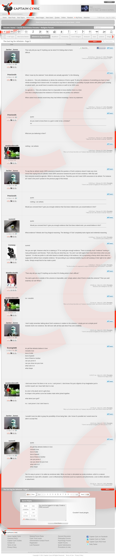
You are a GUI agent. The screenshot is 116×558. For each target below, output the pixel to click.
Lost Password (34, 545)
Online (63, 17)
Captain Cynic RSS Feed (97, 542)
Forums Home (9, 27)
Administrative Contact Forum (39, 541)
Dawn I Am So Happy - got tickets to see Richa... (102, 8)
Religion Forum (47, 27)
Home (5, 17)
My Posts (78, 17)
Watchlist (87, 17)
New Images (40, 17)
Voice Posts (30, 17)
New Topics (21, 17)
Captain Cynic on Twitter (97, 539)
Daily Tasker (93, 544)
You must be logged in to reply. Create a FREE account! (52, 512)
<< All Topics (10, 37)
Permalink (109, 57)
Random (70, 17)
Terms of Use (70, 555)
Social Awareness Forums (28, 27)
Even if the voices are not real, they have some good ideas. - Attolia (58, 22)
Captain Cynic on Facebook (98, 536)
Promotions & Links (64, 547)
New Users (49, 17)
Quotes (57, 17)
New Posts (11, 17)
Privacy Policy (12, 547)
